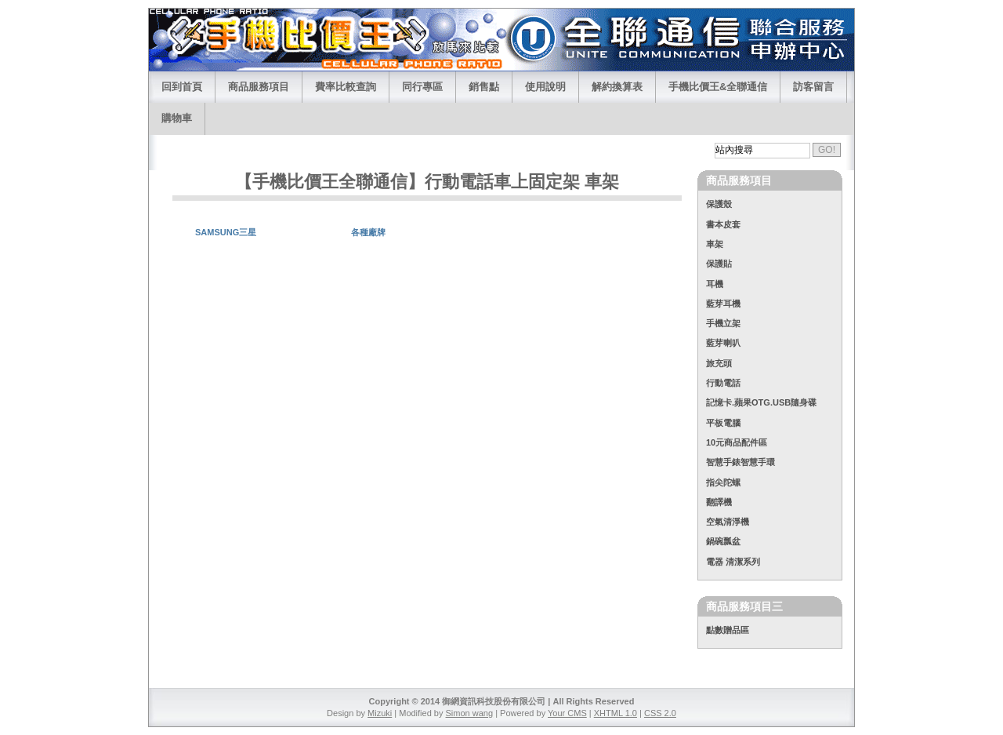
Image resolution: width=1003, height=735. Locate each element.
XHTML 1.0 (615, 713)
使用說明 (545, 87)
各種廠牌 (368, 232)
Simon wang (470, 713)
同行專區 (422, 87)
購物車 (176, 118)
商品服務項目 (258, 87)
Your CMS (567, 713)
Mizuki (380, 713)
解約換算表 (617, 87)
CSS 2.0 (660, 713)
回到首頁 (181, 87)
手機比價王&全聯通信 (717, 87)
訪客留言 (813, 87)
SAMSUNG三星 (225, 232)
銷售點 (484, 87)
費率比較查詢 (345, 87)
